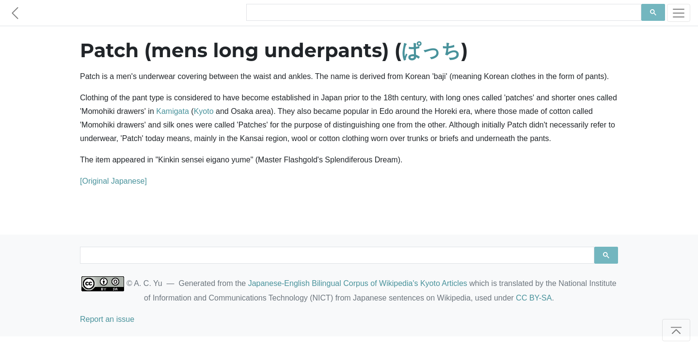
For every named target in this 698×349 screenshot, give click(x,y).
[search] (443, 12)
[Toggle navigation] (678, 13)
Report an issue (107, 319)
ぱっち (431, 50)
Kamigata (172, 111)
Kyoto (204, 111)
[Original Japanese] (113, 181)
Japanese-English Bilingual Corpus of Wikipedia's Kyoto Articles (357, 283)
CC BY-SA (534, 298)
